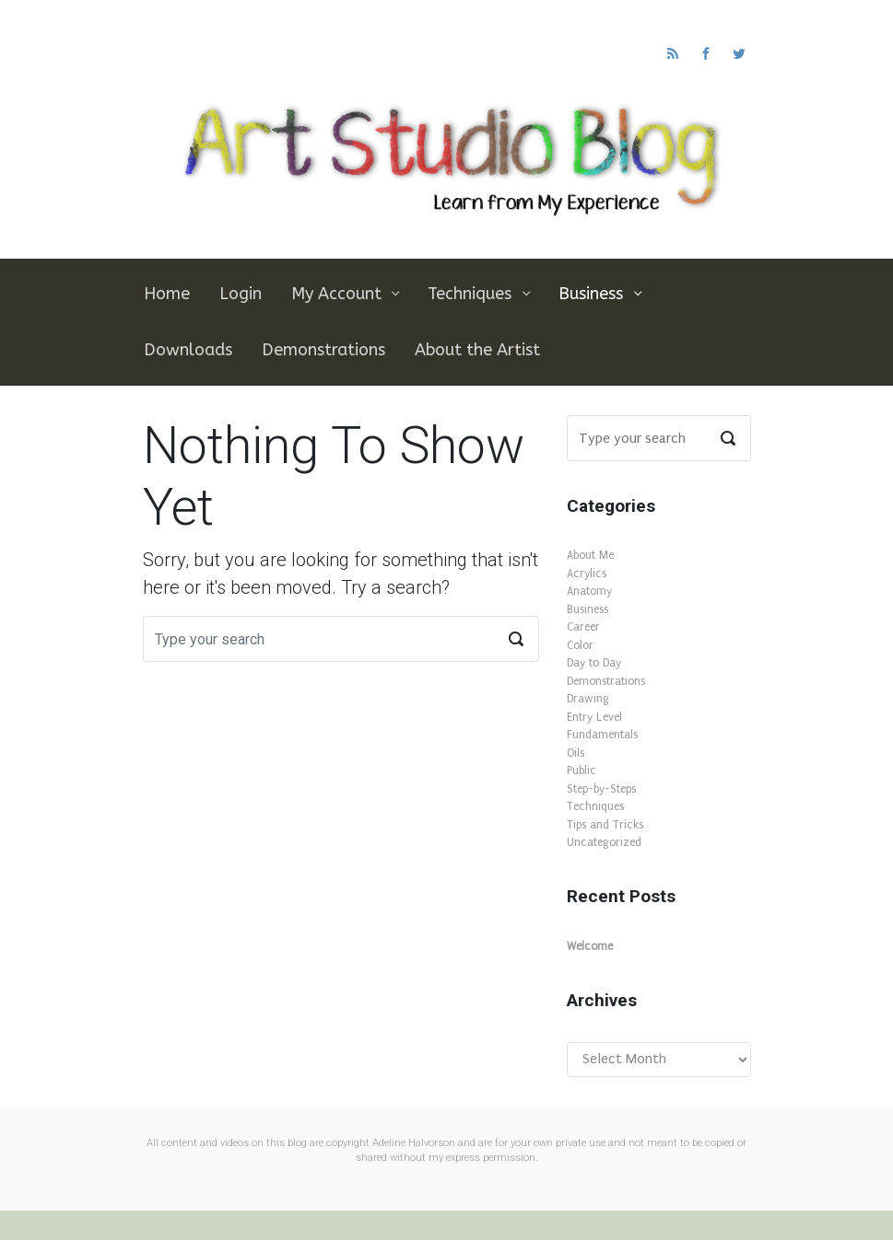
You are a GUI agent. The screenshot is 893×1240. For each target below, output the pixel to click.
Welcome (590, 946)
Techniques (595, 806)
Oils (575, 753)
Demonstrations (606, 681)
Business (587, 609)
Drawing (588, 698)
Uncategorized (604, 842)
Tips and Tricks (605, 824)
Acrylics (586, 573)
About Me (590, 555)
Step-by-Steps (601, 788)
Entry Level (594, 717)
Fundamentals (602, 734)
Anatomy (589, 591)
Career (583, 626)
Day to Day (594, 662)
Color (580, 645)
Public (581, 770)
